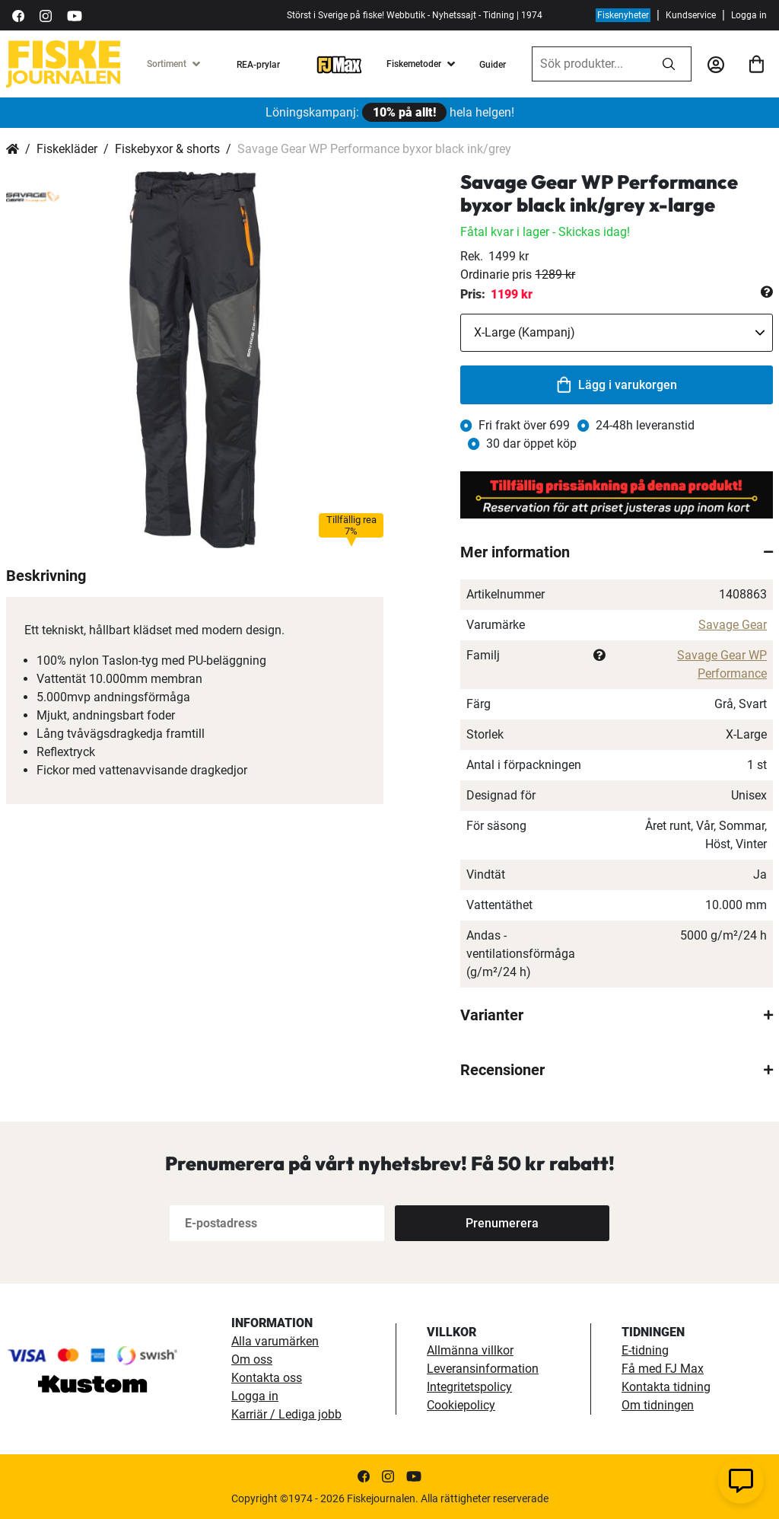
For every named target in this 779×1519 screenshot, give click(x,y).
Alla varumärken (275, 1341)
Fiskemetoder (413, 64)
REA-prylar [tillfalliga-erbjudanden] (258, 64)
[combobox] (590, 64)
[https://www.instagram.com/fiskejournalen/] (46, 15)
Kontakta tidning (666, 1387)
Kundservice (691, 15)
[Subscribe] (502, 1223)
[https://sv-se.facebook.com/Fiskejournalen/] (18, 15)
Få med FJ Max (663, 1368)
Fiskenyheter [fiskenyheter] (623, 15)
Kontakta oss (266, 1378)
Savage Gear (732, 624)
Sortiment (166, 64)
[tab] (616, 552)
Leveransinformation (483, 1368)
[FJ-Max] (339, 64)
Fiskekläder (67, 149)
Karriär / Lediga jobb (286, 1414)
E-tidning (645, 1350)
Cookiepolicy (461, 1405)
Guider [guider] (492, 64)
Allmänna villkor (470, 1350)
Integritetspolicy (469, 1387)
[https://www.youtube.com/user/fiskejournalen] (74, 15)
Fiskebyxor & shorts (167, 149)
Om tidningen (658, 1405)
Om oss (251, 1359)
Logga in (749, 15)
